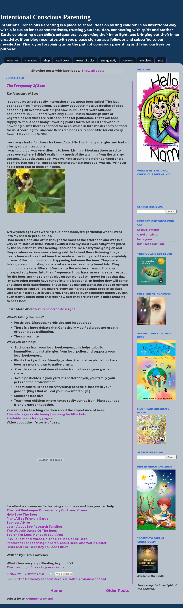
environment (88, 579)
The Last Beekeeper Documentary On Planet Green (47, 510)
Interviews (145, 60)
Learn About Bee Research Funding (34, 526)
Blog (161, 60)
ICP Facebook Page (151, 244)
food (102, 579)
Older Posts (117, 590)
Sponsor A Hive (18, 522)
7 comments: (35, 573)
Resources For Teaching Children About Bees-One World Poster (57, 543)
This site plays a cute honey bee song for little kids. (46, 414)
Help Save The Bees (22, 514)
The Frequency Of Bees (26, 86)
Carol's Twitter (148, 234)
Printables (31, 60)
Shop (46, 60)
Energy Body (108, 60)
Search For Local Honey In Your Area (35, 534)
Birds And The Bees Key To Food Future (38, 547)
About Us (12, 60)
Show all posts (93, 70)
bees (57, 579)
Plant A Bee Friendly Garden (29, 518)
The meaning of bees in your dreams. (36, 567)
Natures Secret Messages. (55, 309)
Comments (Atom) (39, 598)
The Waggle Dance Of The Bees (32, 530)
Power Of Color (84, 60)
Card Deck (62, 60)
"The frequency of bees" (35, 579)
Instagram (144, 239)
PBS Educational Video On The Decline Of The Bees (47, 539)
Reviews (128, 60)
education (70, 579)
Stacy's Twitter (148, 229)
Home (56, 590)
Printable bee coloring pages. (30, 418)
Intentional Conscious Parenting (45, 17)
